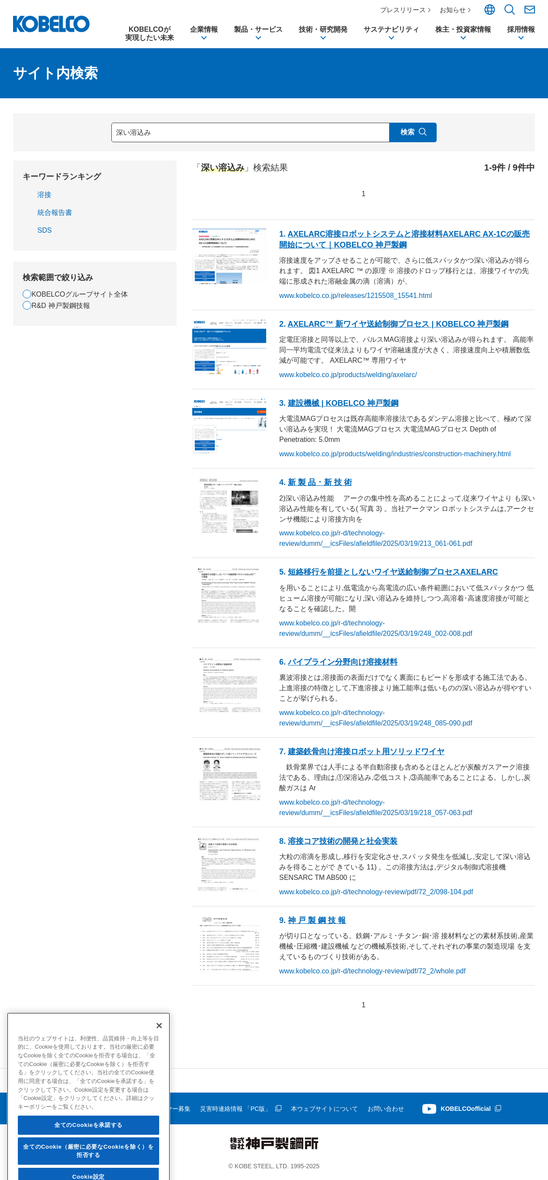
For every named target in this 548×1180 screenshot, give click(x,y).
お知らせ (453, 9)
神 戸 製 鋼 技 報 (317, 920)
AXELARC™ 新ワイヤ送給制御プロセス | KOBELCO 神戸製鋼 (397, 324)
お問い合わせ (386, 1108)
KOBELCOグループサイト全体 (79, 294)
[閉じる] (159, 1087)
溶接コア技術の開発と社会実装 (343, 841)
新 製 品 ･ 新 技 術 (320, 482)
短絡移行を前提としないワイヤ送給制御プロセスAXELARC (393, 572)
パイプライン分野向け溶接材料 (343, 662)
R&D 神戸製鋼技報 (60, 305)
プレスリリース (403, 9)
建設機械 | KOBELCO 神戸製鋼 (343, 403)
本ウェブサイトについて (324, 1108)
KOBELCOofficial (466, 1108)
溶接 (44, 194)
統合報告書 (54, 212)
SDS (44, 230)
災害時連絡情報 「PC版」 (235, 1108)
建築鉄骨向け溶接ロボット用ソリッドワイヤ (366, 751)
